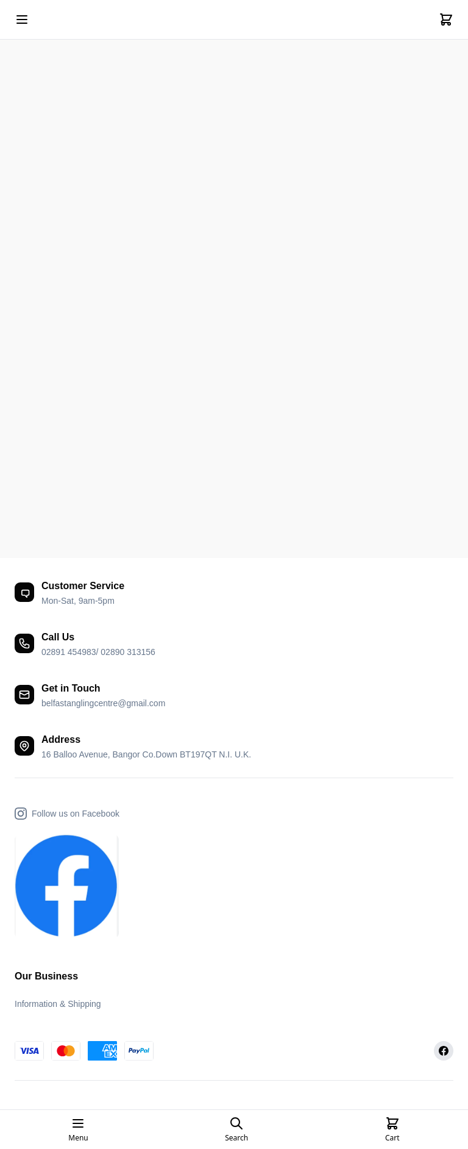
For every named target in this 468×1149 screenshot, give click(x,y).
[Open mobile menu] (22, 19)
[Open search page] (236, 1129)
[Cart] (446, 19)
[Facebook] (443, 1051)
